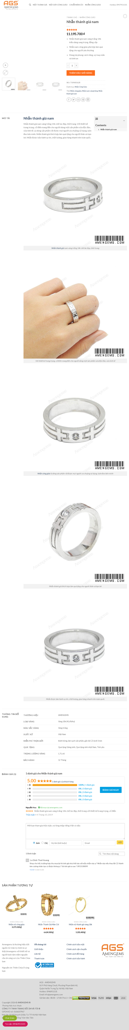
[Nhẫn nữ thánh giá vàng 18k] (80, 905)
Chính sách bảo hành (76, 958)
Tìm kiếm (100, 854)
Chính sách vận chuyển (77, 949)
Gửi (120, 842)
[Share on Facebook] (69, 99)
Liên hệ (37, 953)
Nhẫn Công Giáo (93, 5)
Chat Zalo (9, 1018)
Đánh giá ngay (111, 790)
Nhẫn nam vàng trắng (90, 91)
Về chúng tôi (40, 944)
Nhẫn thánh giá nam (39, 118)
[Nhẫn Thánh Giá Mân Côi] (48, 905)
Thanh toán (39, 958)
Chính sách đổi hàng (75, 953)
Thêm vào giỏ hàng (80, 73)
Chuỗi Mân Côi (76, 5)
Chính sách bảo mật (75, 944)
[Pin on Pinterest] (83, 99)
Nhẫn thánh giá (57, 248)
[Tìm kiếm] (30, 4)
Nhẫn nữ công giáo (17, 924)
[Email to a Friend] (78, 99)
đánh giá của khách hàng (63, 781)
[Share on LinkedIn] (88, 99)
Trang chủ (72, 17)
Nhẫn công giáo (75, 91)
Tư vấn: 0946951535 (15, 1024)
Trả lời (32, 870)
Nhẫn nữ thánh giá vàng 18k (80, 924)
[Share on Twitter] (73, 99)
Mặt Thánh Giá (40, 5)
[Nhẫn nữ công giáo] (16, 905)
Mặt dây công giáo (58, 5)
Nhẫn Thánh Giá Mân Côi (48, 924)
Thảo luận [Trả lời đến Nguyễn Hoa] (30, 814)
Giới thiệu (38, 949)
